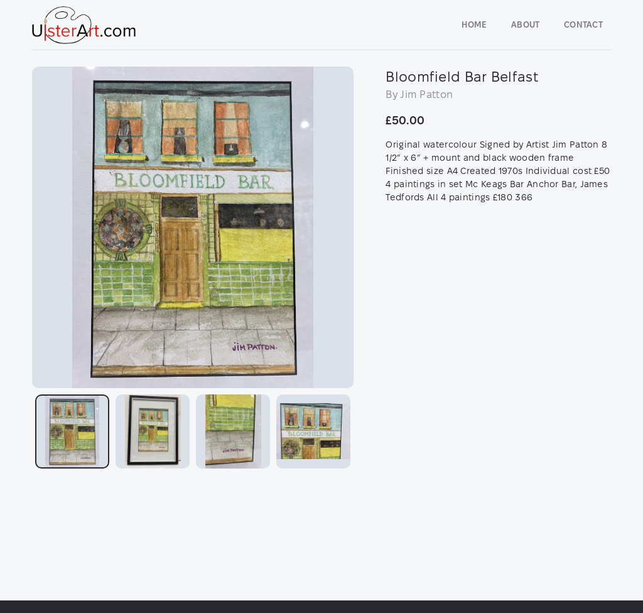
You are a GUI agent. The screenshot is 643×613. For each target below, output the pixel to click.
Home (474, 24)
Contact (583, 24)
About (525, 24)
